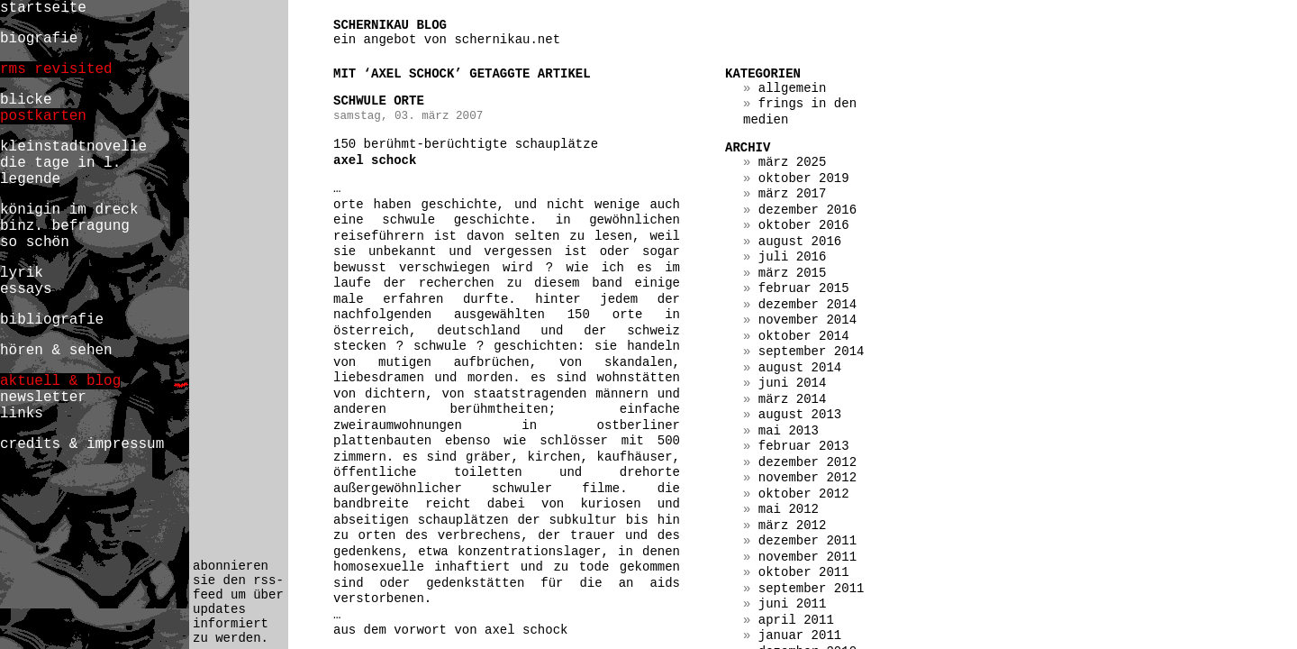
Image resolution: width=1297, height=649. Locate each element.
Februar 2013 (803, 446)
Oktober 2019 (803, 178)
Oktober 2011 (803, 572)
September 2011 (811, 588)
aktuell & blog (60, 381)
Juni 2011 (792, 604)
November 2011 (807, 557)
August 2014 (799, 368)
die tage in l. (60, 163)
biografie (38, 39)
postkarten (43, 116)
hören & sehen (56, 351)
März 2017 (792, 194)
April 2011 (796, 620)
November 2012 (807, 478)
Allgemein (792, 88)
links (21, 414)
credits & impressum (82, 444)
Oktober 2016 (803, 225)
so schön (34, 242)
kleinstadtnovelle (73, 147)
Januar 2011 (799, 635)
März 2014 (792, 399)
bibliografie (52, 320)
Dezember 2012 (807, 462)
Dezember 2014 (807, 304)
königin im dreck (69, 210)
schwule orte (378, 101)
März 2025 (792, 162)
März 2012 (792, 525)
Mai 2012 (788, 509)
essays (26, 289)
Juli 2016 (792, 257)
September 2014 (811, 351)
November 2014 (807, 320)
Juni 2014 (792, 383)
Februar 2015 (803, 288)
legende (30, 179)
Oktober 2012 (803, 494)
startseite (43, 8)
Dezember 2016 (807, 210)
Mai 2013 (788, 431)
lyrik (21, 273)
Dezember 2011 (807, 541)
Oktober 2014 (803, 336)
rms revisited (56, 69)
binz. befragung (65, 226)
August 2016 (799, 241)
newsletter (43, 397)
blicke (26, 100)
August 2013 (799, 414)
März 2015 (792, 273)
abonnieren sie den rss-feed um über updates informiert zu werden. (238, 602)
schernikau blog (390, 25)
